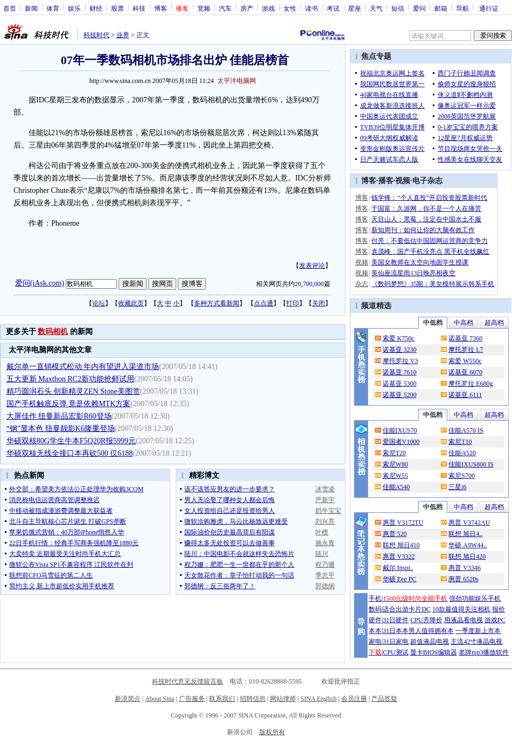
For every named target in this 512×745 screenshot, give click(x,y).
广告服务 (192, 698)
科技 (139, 8)
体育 (52, 8)
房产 (246, 8)
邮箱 (440, 8)
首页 (9, 8)
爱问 (419, 8)
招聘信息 (253, 698)
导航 (462, 8)
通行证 (489, 8)
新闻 (31, 8)
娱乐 (74, 8)
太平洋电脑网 (236, 81)
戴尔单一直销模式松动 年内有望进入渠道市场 (83, 367)
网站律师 (283, 698)
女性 (289, 8)
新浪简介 (128, 698)
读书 (311, 8)
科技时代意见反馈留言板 (187, 681)
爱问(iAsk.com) (39, 283)
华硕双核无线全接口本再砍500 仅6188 (69, 453)
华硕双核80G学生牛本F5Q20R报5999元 (71, 441)
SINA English (318, 698)
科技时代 (96, 35)
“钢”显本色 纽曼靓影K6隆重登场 (60, 428)
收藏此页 (131, 303)
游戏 (268, 8)
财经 (95, 8)
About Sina (159, 698)
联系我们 (222, 698)
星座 (354, 8)
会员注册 (354, 698)
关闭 (318, 303)
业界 (122, 35)
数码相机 (53, 332)
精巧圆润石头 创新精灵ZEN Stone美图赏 (73, 391)
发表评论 (312, 265)
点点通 (263, 303)
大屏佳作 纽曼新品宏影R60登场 (59, 416)
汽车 (225, 8)
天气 (376, 8)
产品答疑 (384, 698)
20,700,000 (309, 284)
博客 (160, 8)
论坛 (98, 303)
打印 (292, 303)
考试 (333, 8)
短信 (397, 8)
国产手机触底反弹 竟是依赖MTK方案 (68, 404)
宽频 (203, 8)
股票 (117, 8)
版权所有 (272, 732)
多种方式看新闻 (216, 303)
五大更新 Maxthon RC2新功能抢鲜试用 (70, 379)
